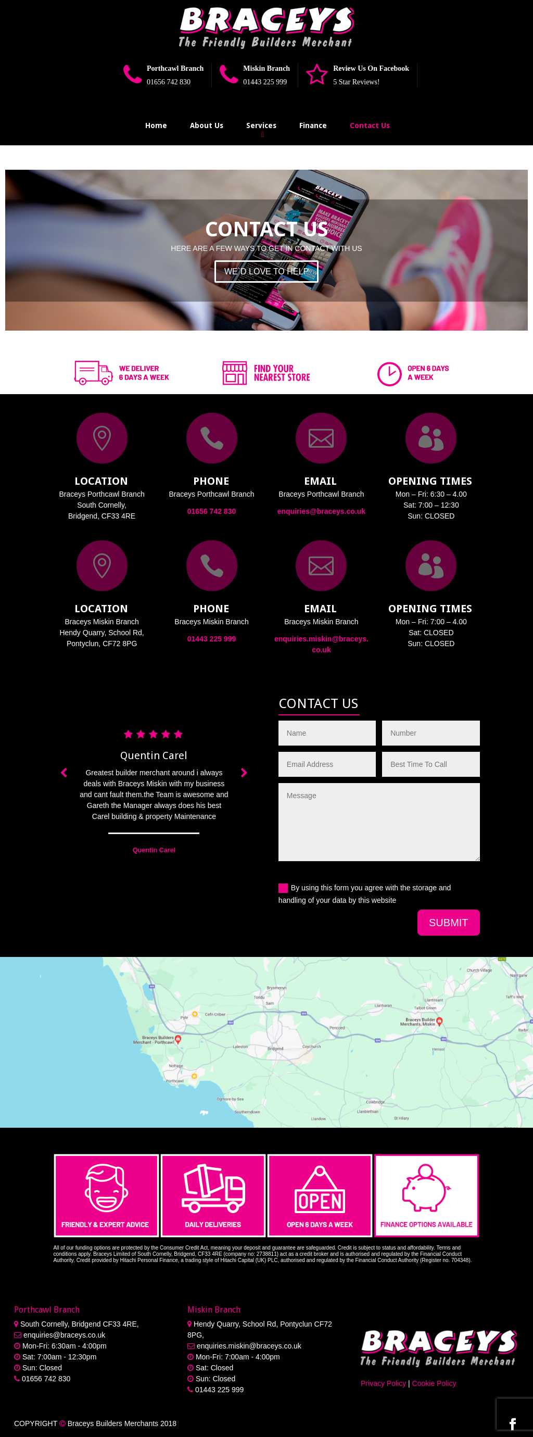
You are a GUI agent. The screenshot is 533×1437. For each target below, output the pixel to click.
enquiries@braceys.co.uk (321, 511)
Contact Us (370, 125)
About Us (206, 125)
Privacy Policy (383, 1383)
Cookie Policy (434, 1383)
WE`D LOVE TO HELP (266, 271)
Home (156, 125)
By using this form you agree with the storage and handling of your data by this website (364, 894)
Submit (448, 922)
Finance (313, 125)
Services (261, 125)
